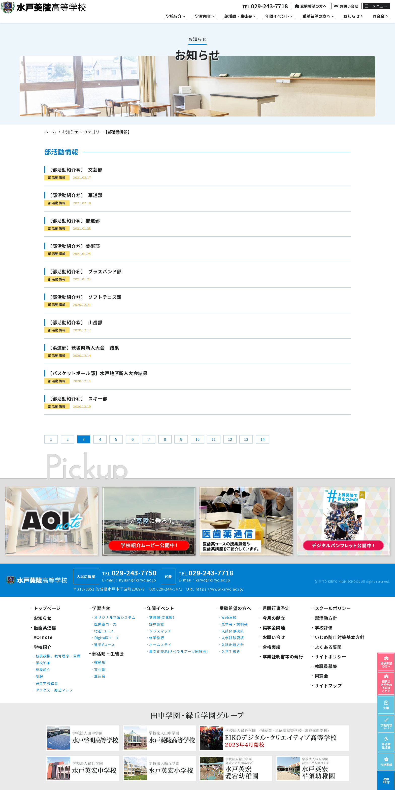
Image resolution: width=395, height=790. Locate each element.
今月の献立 (274, 618)
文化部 (100, 669)
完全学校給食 (47, 683)
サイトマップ (328, 685)
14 (262, 439)
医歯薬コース (105, 624)
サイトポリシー (330, 656)
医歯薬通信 (45, 627)
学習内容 (101, 608)
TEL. (265, 6)
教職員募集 (326, 666)
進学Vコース (104, 644)
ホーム (50, 131)
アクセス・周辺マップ (54, 689)
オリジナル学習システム (115, 617)
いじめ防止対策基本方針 (340, 637)
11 (214, 439)
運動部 (100, 662)
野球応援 (156, 624)
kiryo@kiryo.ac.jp (212, 579)
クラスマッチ (160, 630)
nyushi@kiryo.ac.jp (137, 579)
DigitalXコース (106, 637)
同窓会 (321, 675)
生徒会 (100, 676)
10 (197, 439)
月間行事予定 (276, 608)
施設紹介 (43, 669)
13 (246, 439)
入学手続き (230, 651)
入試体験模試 (232, 630)
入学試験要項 (232, 637)
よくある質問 (328, 647)
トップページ (47, 608)
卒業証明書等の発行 (283, 656)
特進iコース (104, 630)
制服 (39, 676)
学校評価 (324, 627)
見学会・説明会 (234, 624)
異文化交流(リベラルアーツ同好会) (178, 651)
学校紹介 (43, 647)
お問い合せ (349, 6)
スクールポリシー (333, 608)
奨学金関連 (274, 627)
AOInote (43, 637)
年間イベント (160, 608)
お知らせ (70, 131)
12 (230, 439)
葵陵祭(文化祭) (161, 617)
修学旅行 (156, 637)
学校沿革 (43, 662)
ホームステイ (160, 644)
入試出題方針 (232, 644)
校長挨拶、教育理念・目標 (58, 655)
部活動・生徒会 (108, 653)
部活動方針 (326, 618)
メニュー (379, 6)
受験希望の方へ (313, 6)
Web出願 (229, 617)
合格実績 (272, 647)
